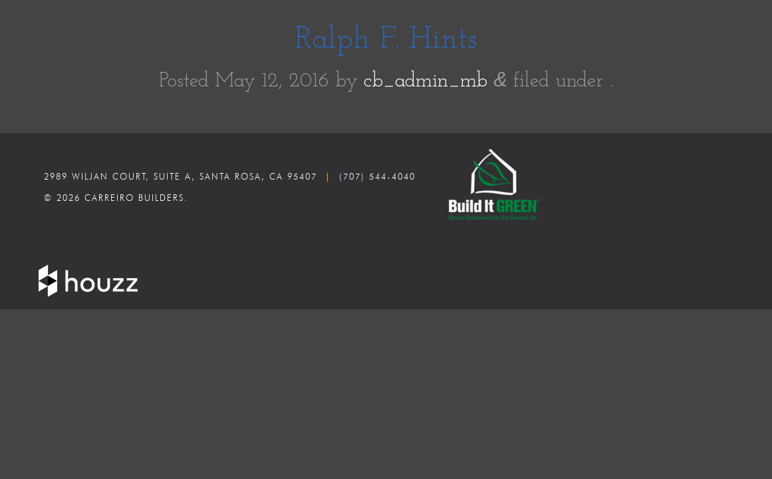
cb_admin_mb (425, 81)
